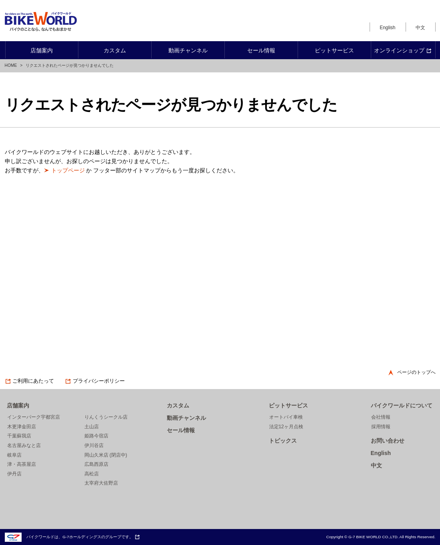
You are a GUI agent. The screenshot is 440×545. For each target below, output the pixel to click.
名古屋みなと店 (24, 445)
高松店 (91, 474)
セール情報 (181, 430)
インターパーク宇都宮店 (33, 417)
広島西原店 (96, 464)
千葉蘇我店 (19, 436)
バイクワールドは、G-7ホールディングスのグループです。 (72, 537)
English (387, 27)
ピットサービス (288, 405)
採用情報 (380, 426)
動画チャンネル (186, 418)
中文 (420, 27)
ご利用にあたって (29, 381)
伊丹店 (14, 474)
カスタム (178, 405)
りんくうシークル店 (106, 417)
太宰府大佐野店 (101, 483)
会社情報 (380, 417)
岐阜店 (14, 455)
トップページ (68, 170)
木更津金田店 (21, 426)
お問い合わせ (387, 440)
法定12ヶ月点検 (286, 426)
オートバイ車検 (286, 417)
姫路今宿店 (96, 436)
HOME (11, 65)
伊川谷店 (94, 445)
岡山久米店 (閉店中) (105, 455)
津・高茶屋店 (21, 464)
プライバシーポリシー (95, 381)
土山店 (91, 426)
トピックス (283, 440)
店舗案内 (18, 405)
